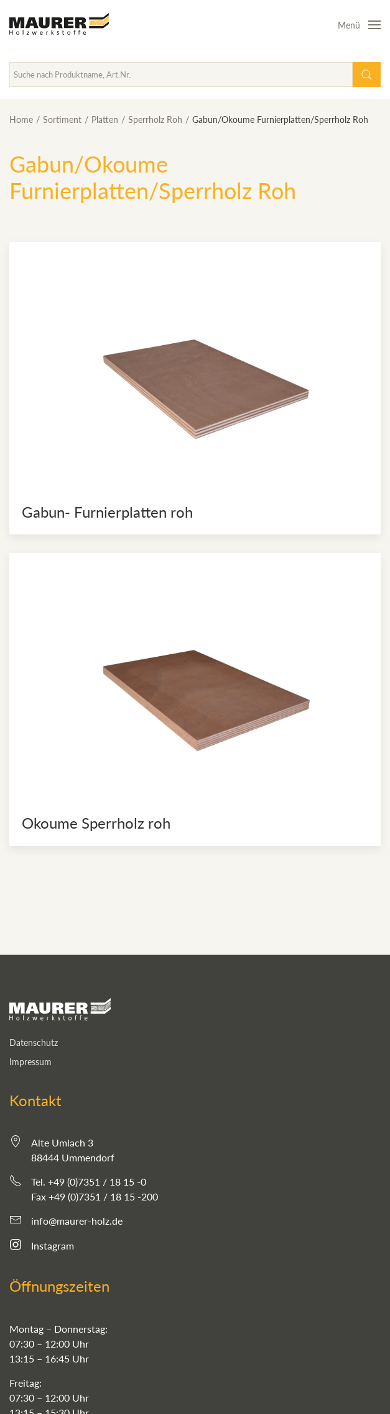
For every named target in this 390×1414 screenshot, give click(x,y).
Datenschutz (33, 1042)
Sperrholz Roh (155, 119)
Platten (104, 119)
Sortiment (62, 119)
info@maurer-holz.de (77, 1221)
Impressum (30, 1061)
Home (21, 119)
